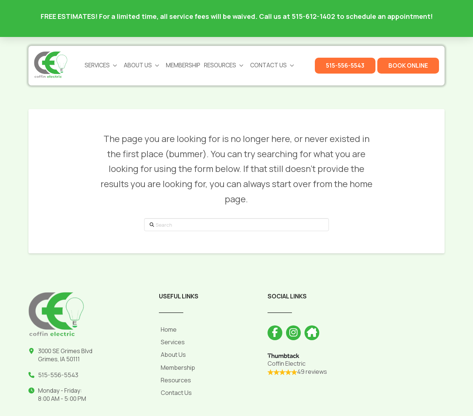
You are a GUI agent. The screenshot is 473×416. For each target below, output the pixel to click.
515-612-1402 (313, 16)
